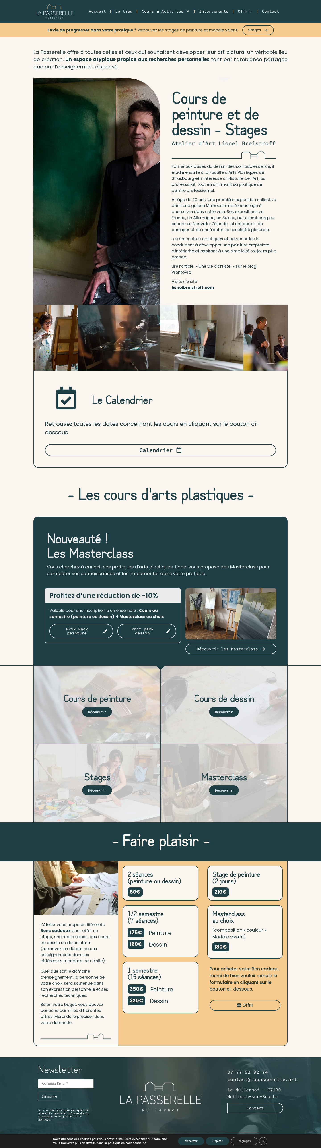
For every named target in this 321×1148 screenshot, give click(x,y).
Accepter (191, 1141)
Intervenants (213, 11)
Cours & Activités (166, 11)
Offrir (245, 11)
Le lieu (123, 11)
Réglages (244, 1141)
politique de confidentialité (127, 1143)
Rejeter (217, 1141)
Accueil (97, 11)
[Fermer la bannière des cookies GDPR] (263, 1141)
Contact (270, 11)
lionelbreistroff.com (193, 287)
